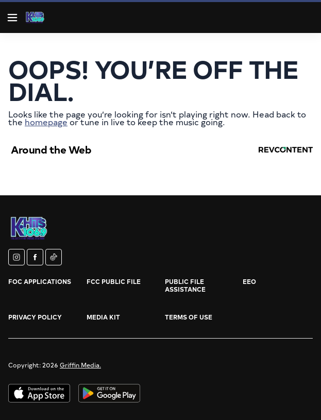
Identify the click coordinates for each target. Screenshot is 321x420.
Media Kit (103, 317)
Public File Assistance (185, 285)
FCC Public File (114, 281)
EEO (249, 281)
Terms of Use (188, 317)
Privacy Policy (35, 317)
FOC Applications (39, 281)
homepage (46, 121)
